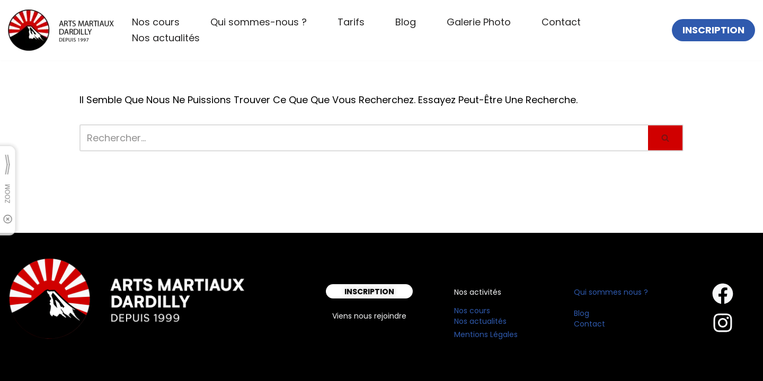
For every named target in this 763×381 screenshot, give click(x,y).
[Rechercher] (363, 137)
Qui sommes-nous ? (258, 22)
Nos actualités (166, 37)
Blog (405, 22)
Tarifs (351, 22)
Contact (561, 22)
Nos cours (156, 22)
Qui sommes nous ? (611, 292)
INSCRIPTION (713, 30)
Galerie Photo (479, 22)
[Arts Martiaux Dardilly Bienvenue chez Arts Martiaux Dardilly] (61, 30)
